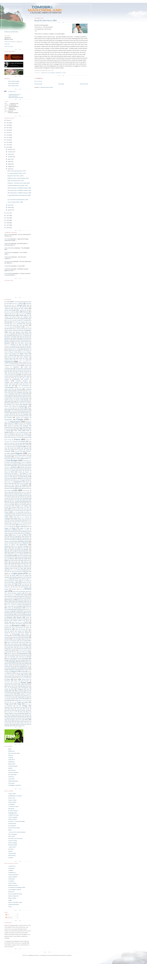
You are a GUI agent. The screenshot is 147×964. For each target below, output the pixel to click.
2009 (7, 220)
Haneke (22, 467)
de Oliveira (27, 396)
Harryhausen (21, 468)
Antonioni (25, 317)
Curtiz (12, 392)
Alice (18, 306)
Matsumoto (27, 538)
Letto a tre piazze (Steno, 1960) (15, 202)
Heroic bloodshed (8, 475)
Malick (27, 530)
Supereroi (9, 673)
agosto (9, 159)
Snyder (29, 650)
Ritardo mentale (17, 620)
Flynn (25, 435)
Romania (6, 626)
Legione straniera (16, 513)
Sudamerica (14, 671)
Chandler (14, 370)
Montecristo (11, 891)
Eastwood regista (8, 412)
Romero (28, 626)
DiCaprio (8, 402)
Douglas (9, 409)
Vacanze (13, 697)
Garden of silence (12, 819)
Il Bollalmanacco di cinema (15, 795)
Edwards (25, 412)
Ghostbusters (28, 451)
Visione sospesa (12, 853)
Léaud (18, 512)
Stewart (18, 666)
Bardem (13, 333)
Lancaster (18, 509)
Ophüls (29, 573)
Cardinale (12, 363)
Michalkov (20, 546)
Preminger (27, 604)
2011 (7, 215)
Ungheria (22, 694)
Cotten (6, 389)
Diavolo (24, 401)
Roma (27, 623)
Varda (11, 698)
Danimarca (12, 393)
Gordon (29, 458)
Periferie (14, 589)
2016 (7, 140)
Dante (19, 393)
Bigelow (13, 341)
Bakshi (16, 330)
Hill (28, 475)
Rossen (13, 627)
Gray (30, 460)
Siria (11, 648)
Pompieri (13, 601)
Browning (24, 352)
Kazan (17, 499)
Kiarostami (19, 501)
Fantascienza (15, 422)
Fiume (19, 435)
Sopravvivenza (8, 655)
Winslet (20, 716)
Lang (30, 509)
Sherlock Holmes (8, 645)
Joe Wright (6, 496)
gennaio (10, 210)
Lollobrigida (16, 520)
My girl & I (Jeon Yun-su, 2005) (45, 20)
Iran (13, 488)
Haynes (20, 470)
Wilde (7, 715)
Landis (25, 509)
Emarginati (25, 414)
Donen (16, 408)
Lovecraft (22, 521)
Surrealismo (26, 673)
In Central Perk (12, 825)
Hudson (12, 480)
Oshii (21, 575)
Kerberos (13, 501)
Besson (14, 339)
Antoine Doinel (16, 317)
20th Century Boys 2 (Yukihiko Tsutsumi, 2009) (19, 190)
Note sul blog (8, 46)
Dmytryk (14, 406)
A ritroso (16, 301)
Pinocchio (6, 594)
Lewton (28, 515)
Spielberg (23, 660)
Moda (5, 552)
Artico (14, 322)
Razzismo (11, 614)
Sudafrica (6, 671)
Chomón (27, 371)
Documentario (23, 406)
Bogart (26, 344)
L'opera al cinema (12, 840)
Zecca (28, 722)
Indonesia (6, 485)
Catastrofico (16, 367)
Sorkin (5, 656)
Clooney (21, 376)
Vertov (13, 702)
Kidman (27, 501)
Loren (5, 521)
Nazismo (26, 562)
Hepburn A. (16, 473)
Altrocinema (11, 868)
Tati (16, 677)
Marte (20, 535)
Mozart (28, 555)
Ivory (24, 490)
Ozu (25, 579)
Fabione (6, 243)
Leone (16, 515)
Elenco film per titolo (13, 83)
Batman (20, 333)
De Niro (20, 396)
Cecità (25, 367)
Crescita (19, 389)
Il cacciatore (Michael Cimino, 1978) (17, 173)
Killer (13, 502)
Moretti (28, 554)
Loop (28, 520)
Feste (12, 429)
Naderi (9, 560)
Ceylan (24, 368)
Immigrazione (18, 481)
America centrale (10, 312)
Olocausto (18, 571)
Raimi (8, 612)
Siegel (15, 647)
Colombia (6, 379)
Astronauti (19, 323)
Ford (15, 437)
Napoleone (15, 560)
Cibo (23, 373)
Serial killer (27, 640)
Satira (26, 631)
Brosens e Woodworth (14, 352)
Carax (7, 363)
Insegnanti (25, 485)
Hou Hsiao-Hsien (25, 478)
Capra (30, 362)
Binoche (27, 341)
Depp (5, 401)
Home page (61, 84)
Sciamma (27, 634)
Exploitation (26, 417)
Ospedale (6, 577)
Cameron (6, 360)
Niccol (5, 565)
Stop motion (7, 668)
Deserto (12, 401)
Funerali (17, 444)
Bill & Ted (20, 341)
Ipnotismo (6, 488)
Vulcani (27, 708)
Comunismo (17, 382)
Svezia (19, 674)
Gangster (19, 446)
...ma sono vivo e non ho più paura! (17, 832)
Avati (10, 327)
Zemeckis (6, 724)
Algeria (13, 306)
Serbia (20, 640)
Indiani (27, 483)
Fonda (9, 437)
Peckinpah (25, 587)
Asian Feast (11, 776)
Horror (15, 478)
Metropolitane (7, 546)
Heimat (6, 472)
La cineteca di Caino (13, 806)
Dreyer (21, 409)
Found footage (7, 439)
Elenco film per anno (13, 85)
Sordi (15, 655)
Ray (5, 614)
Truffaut (6, 690)
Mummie (10, 557)
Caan (24, 355)
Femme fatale (21, 427)
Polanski (16, 598)
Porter (28, 601)
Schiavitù (20, 632)
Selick (29, 639)
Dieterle (24, 402)
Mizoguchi (15, 551)
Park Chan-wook (25, 584)
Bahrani (6, 330)
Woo (21, 718)
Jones (18, 496)
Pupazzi (28, 609)
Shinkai (16, 645)
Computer (6, 382)
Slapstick (6, 650)
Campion (20, 359)
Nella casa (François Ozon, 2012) (16, 180)
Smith (25, 650)
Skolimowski (27, 648)
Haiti (28, 465)
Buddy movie (24, 353)
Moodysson (15, 553)
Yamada (25, 721)
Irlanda (19, 488)
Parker (5, 585)
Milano (6, 548)
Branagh (20, 349)
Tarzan (11, 677)
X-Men (12, 721)
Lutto (13, 524)
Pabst (23, 580)
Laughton (27, 510)
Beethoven (27, 335)
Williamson (26, 715)
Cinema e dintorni (12, 876)
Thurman (6, 684)
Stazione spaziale (8, 665)
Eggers (29, 412)
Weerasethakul (10, 711)
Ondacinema (11, 761)
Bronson (27, 350)
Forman (20, 437)
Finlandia (26, 434)
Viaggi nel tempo (22, 702)
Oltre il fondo (11, 836)
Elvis (19, 414)
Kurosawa (13, 507)
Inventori (20, 486)
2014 (7, 144)
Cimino (6, 374)
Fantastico (11, 424)
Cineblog (10, 757)
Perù (14, 591)
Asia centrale (21, 322)
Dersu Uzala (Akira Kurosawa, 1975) (17, 171)
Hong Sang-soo (7, 478)
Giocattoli (9, 455)
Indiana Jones (20, 483)
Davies (21, 395)
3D (9, 301)
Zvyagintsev (20, 725)
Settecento (16, 644)
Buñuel (11, 355)
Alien (23, 306)
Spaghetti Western (16, 658)
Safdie (16, 629)
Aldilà (27, 305)
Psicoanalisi (7, 609)
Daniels (6, 393)
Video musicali (28, 704)
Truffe (12, 690)
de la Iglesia (13, 396)
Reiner (19, 615)
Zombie (8, 725)
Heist (12, 472)
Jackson (16, 492)
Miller (5, 549)
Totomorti (20, 686)
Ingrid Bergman (15, 485)
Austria (14, 325)
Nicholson (26, 565)
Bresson (13, 350)
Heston (23, 475)
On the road (27, 571)
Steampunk (17, 665)
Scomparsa (19, 635)
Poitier (10, 598)
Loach (10, 520)
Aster (13, 323)
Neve (21, 563)
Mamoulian (12, 531)
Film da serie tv (25, 432)
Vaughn (16, 698)
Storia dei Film (12, 770)
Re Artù (18, 614)
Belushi (8, 338)
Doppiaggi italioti (12, 813)
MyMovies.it (11, 751)
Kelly (8, 501)
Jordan (28, 496)
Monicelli (19, 552)
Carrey (13, 365)
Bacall (20, 328)
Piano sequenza (18, 593)
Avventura (17, 327)
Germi (16, 451)
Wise (26, 716)
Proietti (9, 608)
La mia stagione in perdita (14, 889)
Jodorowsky (27, 495)
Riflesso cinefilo (12, 898)
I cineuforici (11, 881)
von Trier (19, 708)
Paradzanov (9, 584)
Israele (8, 490)
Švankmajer (12, 674)
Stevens (12, 666)
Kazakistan (11, 499)
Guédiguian (8, 464)
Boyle (8, 349)
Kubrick (26, 505)
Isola (30, 488)
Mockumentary (24, 551)
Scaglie (10, 900)
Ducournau (12, 411)
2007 (7, 225)
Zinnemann (28, 724)
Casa (18, 365)
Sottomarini (21, 656)
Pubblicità (15, 609)
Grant (24, 460)
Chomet (21, 371)
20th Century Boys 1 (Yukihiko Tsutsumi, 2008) (19, 192)
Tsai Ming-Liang (21, 690)
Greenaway (15, 462)
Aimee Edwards (8, 248)
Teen (64, 72)
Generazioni (20, 449)
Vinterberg (15, 707)
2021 (7, 127)
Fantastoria (20, 424)
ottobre (10, 154)
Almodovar (7, 308)
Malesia (22, 530)
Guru (18, 465)
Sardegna (20, 631)
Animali (28, 313)
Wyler (6, 721)
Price (15, 606)
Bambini (28, 330)
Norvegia (15, 568)
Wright (6, 719)
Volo (5, 708)
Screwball (18, 637)
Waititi (13, 710)
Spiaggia (6, 660)
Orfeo (8, 575)
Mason (11, 536)
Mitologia (26, 549)
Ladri (6, 509)
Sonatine (10, 851)
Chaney (19, 370)
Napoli (21, 560)
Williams (20, 715)
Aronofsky (19, 320)
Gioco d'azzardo (19, 455)
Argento (29, 318)
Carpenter (6, 365)
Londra (23, 520)
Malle (5, 531)
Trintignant (20, 689)
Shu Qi (21, 645)
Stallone (27, 662)
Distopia (25, 404)
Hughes (17, 480)
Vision (9, 906)
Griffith (22, 462)
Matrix (21, 538)
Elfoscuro (6, 234)
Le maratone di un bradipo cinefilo (16, 887)
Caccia (29, 355)
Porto (5, 603)
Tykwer (28, 692)
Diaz (30, 401)
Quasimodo (7, 611)
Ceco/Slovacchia (8, 368)
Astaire (8, 323)
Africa (21, 303)
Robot (26, 622)
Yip (13, 722)
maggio (10, 166)
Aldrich (6, 306)
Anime (22, 315)
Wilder (13, 715)
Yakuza (18, 721)
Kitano (12, 504)
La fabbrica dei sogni (13, 815)
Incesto (6, 483)
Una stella (13, 694)
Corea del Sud (45, 72)
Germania (7, 451)
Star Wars (19, 663)
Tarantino (19, 676)
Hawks (13, 470)
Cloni (14, 376)
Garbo (5, 448)
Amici (18, 312)
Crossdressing (10, 390)
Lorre (11, 521)
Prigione (20, 606)
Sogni (29, 651)
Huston (29, 480)
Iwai (28, 490)
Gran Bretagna (12, 460)
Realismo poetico (26, 614)
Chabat (29, 368)
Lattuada (21, 510)
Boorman (14, 347)
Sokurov (9, 653)
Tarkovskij (26, 676)
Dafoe (26, 392)
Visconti (22, 707)
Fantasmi (28, 422)
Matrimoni (14, 538)
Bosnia (25, 347)
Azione (6, 328)
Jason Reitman (14, 493)
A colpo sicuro (11, 866)
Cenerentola (18, 368)
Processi (28, 606)
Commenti (9, 917)
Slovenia (20, 650)
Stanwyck (6, 663)
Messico (13, 544)
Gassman (26, 448)
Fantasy (29, 424)
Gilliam (29, 453)
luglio (9, 161)
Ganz (27, 446)
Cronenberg (28, 389)
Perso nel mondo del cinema (15, 894)
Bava (5, 335)
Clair (5, 376)
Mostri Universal (21, 555)
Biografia (7, 343)
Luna (7, 524)
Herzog (17, 475)
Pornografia (21, 601)
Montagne (26, 552)
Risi (20, 619)
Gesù (21, 451)
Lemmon (6, 515)
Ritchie (27, 620)
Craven (12, 389)
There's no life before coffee (15, 902)
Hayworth (27, 470)
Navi (19, 562)
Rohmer (20, 623)
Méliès (12, 543)
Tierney (12, 684)
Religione (9, 617)
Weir (16, 711)
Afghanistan (14, 303)
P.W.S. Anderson (15, 580)
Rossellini (6, 627)
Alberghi (19, 305)
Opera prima (18, 573)
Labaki (27, 507)
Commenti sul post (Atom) (46, 87)
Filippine (25, 429)
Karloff (12, 498)
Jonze (23, 496)
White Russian (11, 855)
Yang (30, 721)
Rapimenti (20, 612)
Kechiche (24, 499)
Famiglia (19, 419)
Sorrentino (12, 656)
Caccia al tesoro (11, 357)
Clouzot (27, 376)
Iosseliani (27, 486)
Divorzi (6, 406)
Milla (27, 548)
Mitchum (19, 549)
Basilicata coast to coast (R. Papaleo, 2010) (18, 178)
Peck (19, 587)
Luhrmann (18, 523)
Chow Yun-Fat (8, 373)
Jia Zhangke (19, 495)
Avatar (5, 327)
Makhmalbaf (7, 530)
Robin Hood (19, 622)
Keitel (29, 499)
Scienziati (6, 635)
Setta (8, 644)
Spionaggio (12, 662)
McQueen (27, 539)
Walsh (18, 710)
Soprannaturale (23, 653)
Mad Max (11, 526)
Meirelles (6, 543)
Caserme (26, 365)
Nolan (27, 566)
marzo (9, 205)
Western (22, 713)
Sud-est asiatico (25, 669)
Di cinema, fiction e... (13, 810)
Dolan (11, 408)
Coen (18, 377)
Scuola (6, 639)
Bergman (20, 338)
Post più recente (38, 84)
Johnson (13, 496)
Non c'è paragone (12, 834)
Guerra (15, 464)
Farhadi (9, 425)
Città (27, 374)
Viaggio (19, 704)
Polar (23, 598)
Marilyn (22, 533)
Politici (29, 598)
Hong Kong (23, 476)
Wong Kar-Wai (14, 718)
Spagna (26, 658)
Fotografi (26, 437)
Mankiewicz (26, 531)
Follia (29, 435)
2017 (7, 137)
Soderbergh (8, 651)
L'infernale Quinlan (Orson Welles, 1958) (18, 185)
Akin (8, 305)
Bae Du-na (26, 328)
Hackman (23, 465)
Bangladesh (6, 333)
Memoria (25, 543)
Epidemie (6, 415)
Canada (26, 360)
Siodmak (6, 648)
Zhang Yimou (15, 724)
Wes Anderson (14, 713)
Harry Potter (14, 468)
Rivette (13, 622)
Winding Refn (13, 716)
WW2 (26, 719)
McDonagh (12, 539)
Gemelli (13, 449)
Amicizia (25, 312)
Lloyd (5, 520)
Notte (21, 568)
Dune (17, 411)
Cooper (13, 384)
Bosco (19, 347)
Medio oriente (24, 541)
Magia (14, 528)
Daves (16, 395)
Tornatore (9, 686)
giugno (10, 164)
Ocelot (29, 570)
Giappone (18, 453)
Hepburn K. (25, 473)
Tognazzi (23, 684)
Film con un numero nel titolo (15, 97)
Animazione (11, 315)
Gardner (12, 448)
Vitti (28, 707)
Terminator (26, 681)
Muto (29, 558)
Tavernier (20, 677)
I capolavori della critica (14, 94)
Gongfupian (22, 458)
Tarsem (6, 677)
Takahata (13, 676)
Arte (25, 320)
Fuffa (21, 443)
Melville (19, 543)
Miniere (12, 549)
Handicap (14, 467)
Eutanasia (18, 417)
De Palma (6, 398)
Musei (5, 558)
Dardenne (6, 395)
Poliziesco (10, 600)
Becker (21, 335)
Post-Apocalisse (27, 603)
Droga (6, 411)
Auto (26, 325)
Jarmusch (6, 493)
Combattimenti (16, 379)
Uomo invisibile (14, 695)
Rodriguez (6, 623)
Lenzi (12, 515)
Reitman (25, 615)
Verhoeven (29, 700)
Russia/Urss (8, 629)
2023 (7, 122)
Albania (13, 305)
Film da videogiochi (9, 434)
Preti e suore (7, 606)
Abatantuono (22, 301)
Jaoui (28, 492)
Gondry (8, 458)
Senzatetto (13, 640)
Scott (5, 637)
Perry (20, 589)
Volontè (12, 708)
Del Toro (20, 398)
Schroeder (6, 634)
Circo (22, 374)
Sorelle (27, 655)
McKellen (19, 539)
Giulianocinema (12, 823)
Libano (14, 517)
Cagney (20, 358)
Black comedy (24, 343)
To (17, 684)
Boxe (30, 347)
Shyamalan (28, 645)
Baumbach (27, 333)
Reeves (14, 615)
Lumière (29, 523)
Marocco (14, 535)
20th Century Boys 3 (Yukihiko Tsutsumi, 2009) (19, 188)
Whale (29, 713)
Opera (9, 573)
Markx (10, 830)
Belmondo (29, 336)
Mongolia (12, 552)
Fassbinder (7, 427)
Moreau (21, 554)
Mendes (6, 544)
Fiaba (17, 429)
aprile (9, 168)
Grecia (7, 462)
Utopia (7, 697)
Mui (5, 557)
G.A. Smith (7, 446)
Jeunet (8, 495)
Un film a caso (9, 91)
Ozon (19, 579)
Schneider (27, 632)
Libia (21, 516)
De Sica (13, 398)
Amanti (13, 310)
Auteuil (20, 325)
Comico (6, 381)
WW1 (19, 719)
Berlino (27, 338)
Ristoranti (6, 620)
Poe (29, 596)
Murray (27, 557)
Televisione (7, 681)
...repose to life (12, 847)
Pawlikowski (7, 587)
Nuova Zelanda (21, 570)
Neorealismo (14, 563)
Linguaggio (7, 518)
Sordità (21, 655)
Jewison (13, 495)
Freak (30, 441)
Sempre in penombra (13, 772)
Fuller (5, 444)
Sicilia (8, 647)
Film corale (17, 430)
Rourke (27, 627)
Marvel (26, 535)
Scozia (11, 637)
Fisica (14, 435)
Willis (5, 716)
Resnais (14, 619)
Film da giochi (16, 432)
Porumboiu (18, 603)
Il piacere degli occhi (13, 896)
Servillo (17, 642)
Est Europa (8, 417)
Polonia (6, 601)
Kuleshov (6, 507)
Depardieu (25, 399)
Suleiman (29, 671)
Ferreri (7, 429)
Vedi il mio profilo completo (13, 41)
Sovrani (29, 656)
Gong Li (14, 458)
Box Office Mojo (12, 774)
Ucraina (6, 694)
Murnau (21, 557)
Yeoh (7, 722)
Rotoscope (20, 627)
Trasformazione (14, 687)
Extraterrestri (8, 419)
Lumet (23, 523)
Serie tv (10, 642)
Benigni (14, 338)
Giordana (27, 455)
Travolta (6, 689)
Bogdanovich (7, 346)
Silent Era (10, 755)
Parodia (12, 585)
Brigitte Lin (20, 350)
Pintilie (12, 594)
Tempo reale (17, 681)
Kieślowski (6, 502)
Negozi (6, 563)
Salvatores (23, 629)
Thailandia (15, 683)
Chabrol (8, 370)
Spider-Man (15, 660)
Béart (16, 335)
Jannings (23, 492)
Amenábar (29, 310)
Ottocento (12, 579)
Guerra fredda (10, 465)
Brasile (6, 350)
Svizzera (26, 674)
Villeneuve (7, 707)
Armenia (8, 320)
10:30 (52, 70)
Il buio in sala (11, 798)
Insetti (6, 486)
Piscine (12, 596)
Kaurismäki (26, 498)
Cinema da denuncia (13, 874)
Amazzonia (21, 310)
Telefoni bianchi (25, 679)
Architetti (16, 318)
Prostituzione (18, 608)
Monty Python (7, 554)
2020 (7, 130)
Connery (6, 384)
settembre (10, 156)
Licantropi (26, 517)
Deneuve (18, 399)
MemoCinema (11, 764)
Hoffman (15, 476)
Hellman (20, 472)
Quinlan (10, 768)
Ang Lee (14, 313)
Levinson (22, 515)
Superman (18, 673)
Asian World (11, 779)
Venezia (16, 700)
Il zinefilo (10, 857)
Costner (27, 387)
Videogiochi (9, 705)
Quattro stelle (16, 611)
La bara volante (12, 793)
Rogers (13, 623)
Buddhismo (14, 353)
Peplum (6, 589)
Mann (5, 533)
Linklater (15, 518)
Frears (8, 443)
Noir (16, 566)
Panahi (29, 582)
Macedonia (27, 524)
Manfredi (19, 531)
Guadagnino (28, 462)
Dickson (19, 402)
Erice (12, 415)
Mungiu (16, 557)
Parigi (16, 584)
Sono (15, 653)
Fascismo (16, 425)
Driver (27, 409)
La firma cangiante (12, 817)
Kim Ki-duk (20, 502)
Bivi (16, 343)
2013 (7, 147)
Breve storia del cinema (14, 753)
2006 (7, 227)
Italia (15, 490)
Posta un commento (38, 81)
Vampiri (19, 697)
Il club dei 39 (11, 759)
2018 (7, 135)
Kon (22, 504)
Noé (12, 566)
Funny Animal (25, 444)
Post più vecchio (84, 84)
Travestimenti (25, 687)
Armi (13, 320)
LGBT (6, 517)
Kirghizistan (6, 504)
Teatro (8, 679)
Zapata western (20, 722)
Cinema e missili (12, 800)
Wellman (27, 711)
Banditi (26, 332)
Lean (14, 512)
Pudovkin (23, 609)
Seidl (25, 639)
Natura (13, 562)
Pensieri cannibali (12, 842)
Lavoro (6, 512)
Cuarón (24, 390)
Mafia (28, 526)
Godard (29, 457)
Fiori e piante (7, 435)
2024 (7, 120)
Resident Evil (7, 619)
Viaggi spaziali (8, 704)
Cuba (29, 390)
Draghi (15, 409)
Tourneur (28, 686)
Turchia (16, 692)
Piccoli (26, 593)
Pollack (28, 600)
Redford (8, 615)
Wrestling (27, 718)
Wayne (23, 710)
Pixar (23, 596)
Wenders (6, 713)
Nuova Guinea (13, 569)
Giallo (8, 453)
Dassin (12, 395)
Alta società (24, 308)
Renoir (27, 617)
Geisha (6, 449)
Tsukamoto (9, 692)
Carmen (18, 363)
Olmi (13, 571)
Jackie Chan (7, 492)
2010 (7, 218)
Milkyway (19, 548)
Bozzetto (14, 349)
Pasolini (20, 585)
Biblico (7, 341)
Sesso (29, 642)
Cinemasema (11, 879)
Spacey (8, 658)
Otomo (5, 578)
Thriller (23, 683)
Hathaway (29, 468)
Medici (15, 541)
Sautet (14, 632)
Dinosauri (9, 404)
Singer (26, 647)
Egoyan (13, 414)
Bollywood (14, 346)
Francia (17, 439)
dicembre (10, 149)
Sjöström (20, 648)
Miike (27, 546)
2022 (7, 125)
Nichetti (12, 565)
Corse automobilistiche (23, 385)
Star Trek (13, 663)
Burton (18, 355)
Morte (6, 555)
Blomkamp (13, 344)
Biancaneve (28, 339)
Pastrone (27, 585)
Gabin (13, 446)
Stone (28, 666)
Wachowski (7, 710)
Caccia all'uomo (24, 357)
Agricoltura (28, 303)
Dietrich (29, 402)
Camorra (14, 360)
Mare (16, 533)
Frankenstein (15, 441)
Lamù (12, 509)
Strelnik (6, 269)
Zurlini (13, 725)
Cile (28, 373)
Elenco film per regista (13, 81)
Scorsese (27, 635)
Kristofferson (18, 505)
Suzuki (5, 674)
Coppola (20, 384)
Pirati (5, 596)
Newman (28, 563)
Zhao (23, 724)
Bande (10, 332)
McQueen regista (8, 541)
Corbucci (27, 384)
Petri (18, 591)
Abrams (29, 301)
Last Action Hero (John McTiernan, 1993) (18, 199)
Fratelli (23, 441)
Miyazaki (6, 551)
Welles (21, 711)
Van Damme (27, 697)
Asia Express (11, 783)
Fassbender (25, 425)
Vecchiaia (23, 698)
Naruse (28, 560)
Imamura (9, 481)
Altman (6, 310)
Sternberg (6, 666)
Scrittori (26, 637)
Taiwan (6, 676)
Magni (27, 528)
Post (7, 914)
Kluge (18, 504)
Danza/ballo (26, 393)
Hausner (8, 470)
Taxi (25, 677)
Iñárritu (27, 481)
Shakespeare (25, 644)
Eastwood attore (25, 411)
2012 (7, 213)
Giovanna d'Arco (18, 457)
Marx (5, 536)
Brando (27, 349)
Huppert (23, 480)
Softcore (24, 651)
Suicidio (23, 671)
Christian (6, 257)
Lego (23, 513)
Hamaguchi (6, 467)
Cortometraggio (9, 387)
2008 (7, 222)
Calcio (26, 358)
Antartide (6, 317)
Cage (14, 358)
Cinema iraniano (12, 802)
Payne (14, 587)
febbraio (10, 207)
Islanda (25, 488)
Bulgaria (6, 355)
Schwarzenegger (16, 634)
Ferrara (29, 427)
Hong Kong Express (13, 781)
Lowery (27, 521)
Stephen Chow (26, 665)
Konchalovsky (28, 504)
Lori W (6, 239)
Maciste (6, 526)
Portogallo (12, 603)
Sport (20, 662)
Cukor (6, 392)
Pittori (18, 596)
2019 (7, 132)
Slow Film (10, 849)
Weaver (29, 710)
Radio (29, 611)
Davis (26, 395)
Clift (10, 376)
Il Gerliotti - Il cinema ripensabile (16, 821)
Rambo (14, 612)
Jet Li (29, 493)
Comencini (26, 379)
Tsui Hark (29, 690)
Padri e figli (14, 582)
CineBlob (10, 870)
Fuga (26, 443)
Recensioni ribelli (12, 845)
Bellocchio (22, 336)
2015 (7, 142)
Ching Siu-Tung (13, 371)
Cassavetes (6, 367)
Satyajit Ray (7, 632)
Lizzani (27, 518)
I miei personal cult (13, 96)
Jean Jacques (7, 261)
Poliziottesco (20, 600)
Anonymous (7, 252)
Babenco (15, 328)
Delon (27, 398)
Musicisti (21, 558)
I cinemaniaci (11, 804)
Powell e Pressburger (11, 604)
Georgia (27, 449)
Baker (11, 330)
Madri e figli (20, 526)
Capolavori (8, 362)
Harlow (7, 468)
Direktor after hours (13, 885)
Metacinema (23, 544)
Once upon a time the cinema (15, 838)
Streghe (6, 669)
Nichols (19, 565)
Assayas (29, 322)
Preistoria (20, 604)
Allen (27, 306)
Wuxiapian (12, 719)
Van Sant (6, 698)
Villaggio (24, 705)
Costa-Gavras (21, 387)
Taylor (29, 677)
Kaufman (18, 498)
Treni (12, 689)
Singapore (21, 647)
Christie (17, 373)
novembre (10, 151)
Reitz (30, 615)
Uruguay (29, 695)
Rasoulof (28, 612)
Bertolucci (7, 339)
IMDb (9, 749)
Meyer (14, 546)
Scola (13, 635)
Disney (17, 404)
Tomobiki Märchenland (22, 7)
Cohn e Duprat (25, 377)
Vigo (17, 705)
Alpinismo (16, 308)
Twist (22, 692)
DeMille (6, 399)
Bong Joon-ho (22, 346)
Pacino (6, 582)
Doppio (29, 408)
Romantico (59, 72)
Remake (52, 72)
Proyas (27, 608)
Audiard (27, 323)
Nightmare (6, 566)
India (12, 483)
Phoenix (23, 591)
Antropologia (7, 318)
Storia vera (16, 668)
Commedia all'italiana (22, 381)
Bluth (20, 344)
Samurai (12, 631)
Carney (28, 363)
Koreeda (9, 505)
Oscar (13, 575)
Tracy (5, 687)
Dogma (5, 408)
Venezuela (23, 700)
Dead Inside (11, 808)
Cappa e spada (22, 362)
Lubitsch (6, 523)
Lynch (20, 524)
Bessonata (21, 339)
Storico (25, 668)
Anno (28, 315)
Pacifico (27, 580)
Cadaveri (6, 358)
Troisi (28, 689)
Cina (16, 374)
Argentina (22, 318)
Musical (12, 558)
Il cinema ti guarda (12, 766)
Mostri (12, 555)
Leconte (25, 512)
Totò (14, 686)
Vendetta (8, 700)
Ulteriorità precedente (13, 904)
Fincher (20, 434)
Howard (6, 480)
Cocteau (12, 377)
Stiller (23, 666)
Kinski (28, 502)
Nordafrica (7, 568)
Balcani (21, 330)
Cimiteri (11, 374)
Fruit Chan (14, 443)
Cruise (18, 390)
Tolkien (29, 684)
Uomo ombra (23, 695)
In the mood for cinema (14, 827)
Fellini (14, 427)
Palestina (24, 582)
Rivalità (6, 622)
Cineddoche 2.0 (12, 872)
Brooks (5, 352)
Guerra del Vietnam (26, 464)
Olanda (7, 571)
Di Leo (18, 401)
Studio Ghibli (14, 669)
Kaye (5, 499)
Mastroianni (18, 536)
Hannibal (29, 467)
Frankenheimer (7, 441)
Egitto (7, 414)
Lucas (13, 523)
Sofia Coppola (16, 651)
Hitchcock (6, 476)
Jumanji (6, 498)
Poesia (5, 598)
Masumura (27, 536)
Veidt (30, 698)
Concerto (26, 382)
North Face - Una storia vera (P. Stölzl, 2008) (19, 183)
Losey (16, 521)
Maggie (6, 528)
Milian (12, 548)
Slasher (13, 650)
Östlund (27, 577)
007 (5, 301)
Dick (14, 402)
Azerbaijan (27, 327)
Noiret (22, 566)
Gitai (25, 456)
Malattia (14, 530)
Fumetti (10, 444)
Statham (27, 663)
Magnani (22, 528)
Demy (12, 399)
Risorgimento (26, 619)
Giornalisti (7, 457)
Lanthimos (9, 510)
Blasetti (6, 344)
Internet (12, 486)
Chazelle (25, 370)
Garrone (18, 448)
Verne (7, 702)
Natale (6, 562)
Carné (23, 363)
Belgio (14, 336)
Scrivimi (7, 44)
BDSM (10, 335)
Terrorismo (7, 683)
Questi (24, 611)
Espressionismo (25, 415)
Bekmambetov (7, 336)
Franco (27, 439)
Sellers (7, 640)
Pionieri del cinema (22, 594)
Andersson (6, 313)
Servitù (23, 642)
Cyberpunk (19, 392)
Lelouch (28, 513)
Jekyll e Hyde (23, 493)
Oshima (26, 575)
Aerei (7, 303)
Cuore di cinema (12, 883)
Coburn (6, 377)
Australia (6, 325)
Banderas (18, 332)
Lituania (22, 518)
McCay (6, 539)
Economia (18, 412)
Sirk (15, 648)
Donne (22, 408)
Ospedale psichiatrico (17, 577)
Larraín (15, 510)
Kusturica (22, 507)
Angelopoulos (21, 313)
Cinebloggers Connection (14, 785)
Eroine (17, 415)
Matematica (7, 538)
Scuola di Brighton (17, 639)
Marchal (11, 533)
